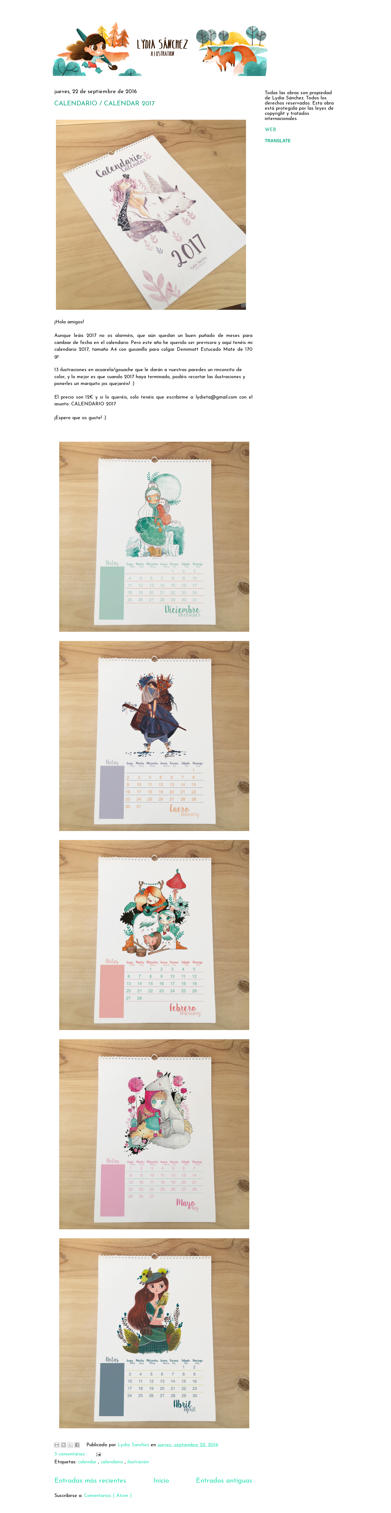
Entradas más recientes (90, 1480)
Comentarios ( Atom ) (108, 1495)
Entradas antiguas (224, 1480)
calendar (88, 1462)
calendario (113, 1462)
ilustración (138, 1462)
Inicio (161, 1480)
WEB (270, 129)
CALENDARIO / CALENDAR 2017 (104, 103)
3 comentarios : (71, 1454)
